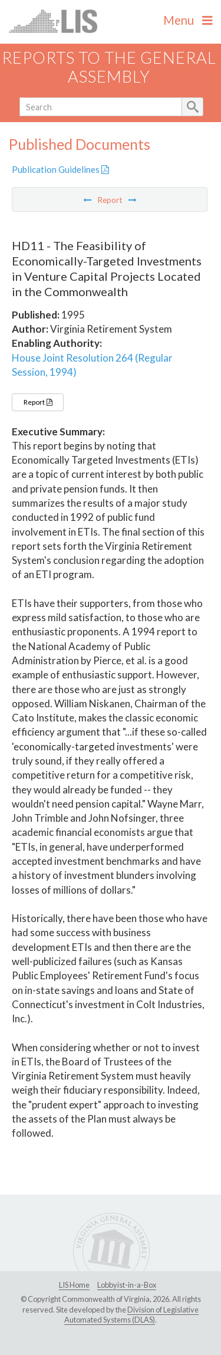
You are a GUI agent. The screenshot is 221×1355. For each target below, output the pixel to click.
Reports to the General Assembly (109, 67)
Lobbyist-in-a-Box (126, 1285)
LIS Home (74, 1285)
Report (38, 402)
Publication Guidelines (60, 169)
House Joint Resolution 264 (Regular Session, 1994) (92, 365)
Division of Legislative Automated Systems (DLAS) (131, 1315)
